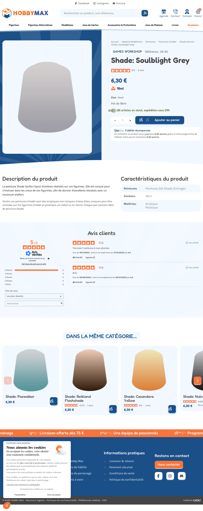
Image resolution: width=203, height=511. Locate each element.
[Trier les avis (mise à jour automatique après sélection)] (34, 296)
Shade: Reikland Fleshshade (78, 399)
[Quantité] (123, 120)
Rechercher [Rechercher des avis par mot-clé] (32, 303)
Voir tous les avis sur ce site (34, 264)
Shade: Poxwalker (20, 397)
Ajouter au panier (159, 120)
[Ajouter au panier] (54, 401)
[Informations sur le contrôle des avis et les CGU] (48, 258)
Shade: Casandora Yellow (139, 399)
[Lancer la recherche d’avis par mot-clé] (61, 303)
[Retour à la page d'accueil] (25, 13)
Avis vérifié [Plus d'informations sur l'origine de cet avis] (193, 243)
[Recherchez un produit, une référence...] (101, 13)
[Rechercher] (145, 13)
